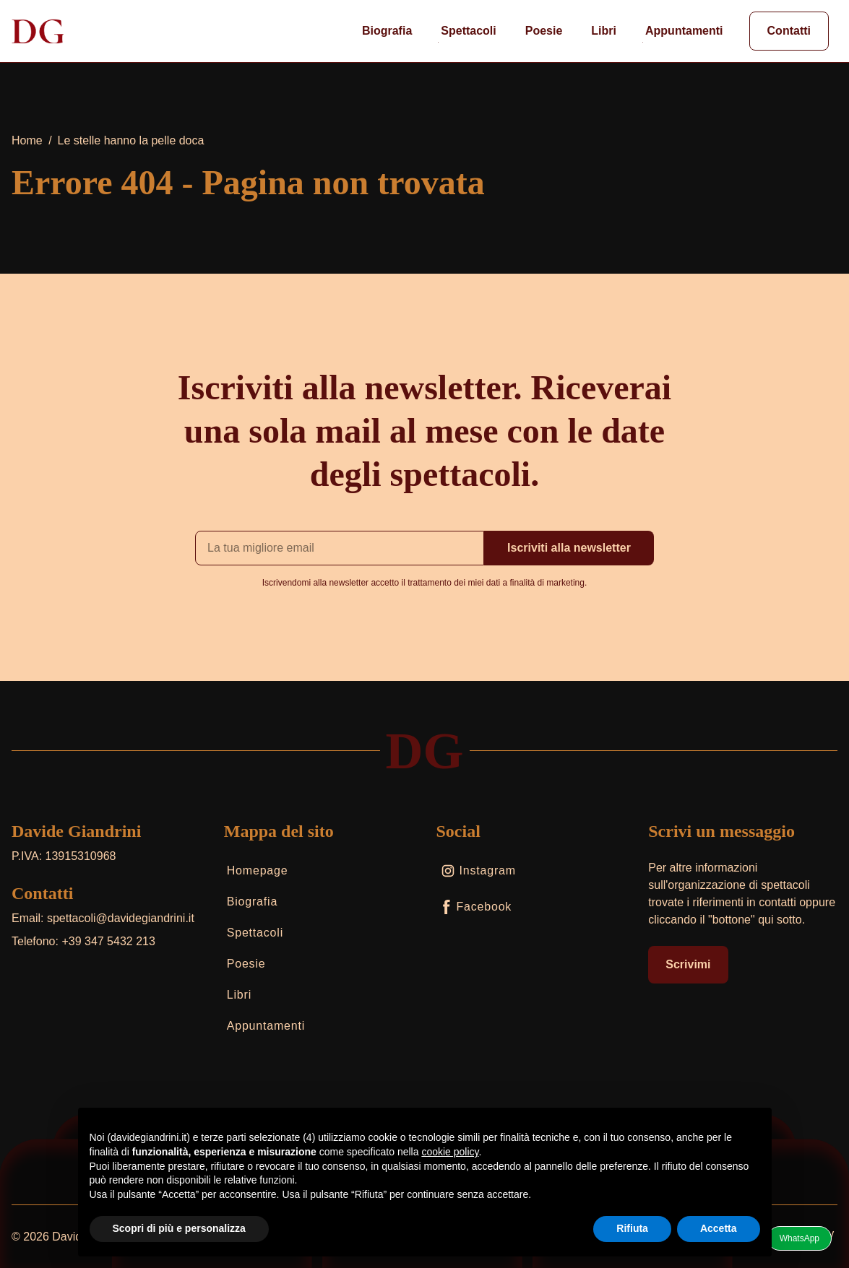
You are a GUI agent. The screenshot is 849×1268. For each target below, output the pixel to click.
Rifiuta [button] (632, 1228)
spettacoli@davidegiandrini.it (120, 918)
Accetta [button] (718, 1228)
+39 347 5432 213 (108, 941)
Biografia (385, 34)
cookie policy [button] (449, 1152)
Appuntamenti (682, 34)
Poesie (542, 34)
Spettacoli (467, 34)
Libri (602, 34)
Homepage (256, 873)
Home (27, 140)
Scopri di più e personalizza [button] (179, 1228)
